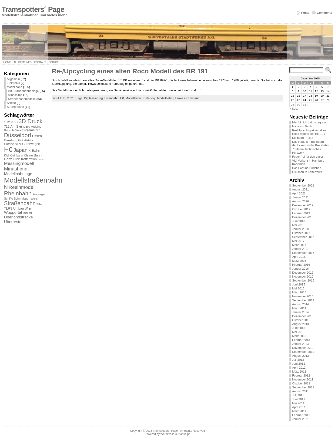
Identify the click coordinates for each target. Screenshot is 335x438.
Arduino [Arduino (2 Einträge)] (36, 126)
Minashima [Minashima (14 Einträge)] (15, 168)
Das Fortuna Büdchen (306, 168)
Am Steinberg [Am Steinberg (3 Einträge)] (20, 126)
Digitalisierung (93, 98)
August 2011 (300, 391)
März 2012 (299, 371)
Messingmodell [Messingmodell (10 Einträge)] (19, 163)
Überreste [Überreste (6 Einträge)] (12, 222)
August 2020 (300, 201)
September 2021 (303, 185)
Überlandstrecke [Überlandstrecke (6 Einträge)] (18, 217)
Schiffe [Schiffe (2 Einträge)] (8, 198)
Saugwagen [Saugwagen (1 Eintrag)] (38, 194)
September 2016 (303, 253)
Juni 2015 (298, 284)
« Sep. (293, 108)
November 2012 (302, 348)
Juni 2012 (298, 363)
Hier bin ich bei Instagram (309, 122)
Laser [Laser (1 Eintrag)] (40, 159)
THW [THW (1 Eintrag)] (39, 204)
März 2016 (299, 260)
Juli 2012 (298, 359)
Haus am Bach (302, 126)
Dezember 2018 (302, 217)
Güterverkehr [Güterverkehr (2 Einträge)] (12, 144)
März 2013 (299, 336)
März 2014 (299, 308)
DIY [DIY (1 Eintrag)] (38, 130)
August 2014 (300, 304)
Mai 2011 (298, 403)
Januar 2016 (300, 268)
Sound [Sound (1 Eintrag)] (33, 198)
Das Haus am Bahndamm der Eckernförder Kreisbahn (310, 143)
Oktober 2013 (301, 320)
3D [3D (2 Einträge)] (16, 122)
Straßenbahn (15, 107)
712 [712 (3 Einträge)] (7, 126)
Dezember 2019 (302, 205)
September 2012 (303, 351)
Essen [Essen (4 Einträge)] (37, 136)
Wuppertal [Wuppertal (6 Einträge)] (13, 212)
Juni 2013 (298, 328)
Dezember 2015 (302, 272)
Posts (305, 12)
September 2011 (303, 387)
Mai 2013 (298, 332)
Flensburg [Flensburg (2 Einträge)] (10, 140)
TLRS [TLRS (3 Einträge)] (8, 208)
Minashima (15, 95)
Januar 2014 (300, 312)
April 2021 (299, 193)
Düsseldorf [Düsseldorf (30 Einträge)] (17, 135)
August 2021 (300, 189)
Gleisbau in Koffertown (307, 172)
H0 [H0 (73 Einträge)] (8, 149)
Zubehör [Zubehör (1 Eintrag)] (27, 212)
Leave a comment (187, 98)
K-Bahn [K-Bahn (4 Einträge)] (34, 151)
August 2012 (300, 355)
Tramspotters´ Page (33, 9)
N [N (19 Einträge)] (6, 187)
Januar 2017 (300, 249)
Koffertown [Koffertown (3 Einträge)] (29, 159)
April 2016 (299, 256)
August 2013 (300, 324)
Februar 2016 (301, 264)
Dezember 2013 (302, 316)
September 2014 (303, 300)
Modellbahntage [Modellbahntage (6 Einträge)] (18, 174)
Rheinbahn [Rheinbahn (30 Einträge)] (17, 193)
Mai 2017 (298, 241)
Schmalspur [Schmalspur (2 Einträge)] (22, 198)
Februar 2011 (301, 415)
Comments (324, 12)
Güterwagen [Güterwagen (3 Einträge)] (31, 144)
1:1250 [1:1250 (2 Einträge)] (8, 122)
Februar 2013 (301, 340)
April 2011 (299, 407)
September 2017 (303, 237)
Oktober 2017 (301, 233)
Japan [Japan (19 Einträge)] (20, 150)
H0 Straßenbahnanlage (23, 91)
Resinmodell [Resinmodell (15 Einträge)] (22, 187)
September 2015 (303, 280)
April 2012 (299, 367)
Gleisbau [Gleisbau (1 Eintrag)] (29, 140)
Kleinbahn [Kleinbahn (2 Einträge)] (16, 155)
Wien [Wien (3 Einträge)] (28, 208)
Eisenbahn (111, 98)
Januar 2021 (300, 197)
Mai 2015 (298, 288)
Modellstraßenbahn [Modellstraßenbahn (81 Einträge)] (33, 180)
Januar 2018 (300, 229)
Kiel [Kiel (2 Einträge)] (6, 155)
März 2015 (299, 292)
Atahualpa (184, 434)
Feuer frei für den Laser (307, 156)
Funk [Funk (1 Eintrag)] (20, 140)
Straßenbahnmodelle (22, 99)
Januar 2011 (300, 419)
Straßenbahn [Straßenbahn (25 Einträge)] (20, 203)
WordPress (167, 434)
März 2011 (299, 411)
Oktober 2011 (301, 383)
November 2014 (302, 296)
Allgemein (13, 79)
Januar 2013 (300, 344)
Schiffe (11, 103)
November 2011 (302, 379)
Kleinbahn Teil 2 (302, 137)
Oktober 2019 (301, 209)
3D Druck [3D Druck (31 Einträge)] (31, 121)
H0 (122, 98)
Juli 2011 (298, 395)
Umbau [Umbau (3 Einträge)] (18, 208)
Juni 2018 (298, 221)
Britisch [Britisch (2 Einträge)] (9, 130)
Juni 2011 (298, 399)
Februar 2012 (301, 375)
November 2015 (302, 276)
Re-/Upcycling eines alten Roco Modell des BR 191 (130, 71)
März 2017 (299, 245)
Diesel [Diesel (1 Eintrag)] (18, 130)
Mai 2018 (298, 225)
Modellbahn (14, 87)
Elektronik (13, 83)
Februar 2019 (301, 213)
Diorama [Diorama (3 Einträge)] (28, 130)
